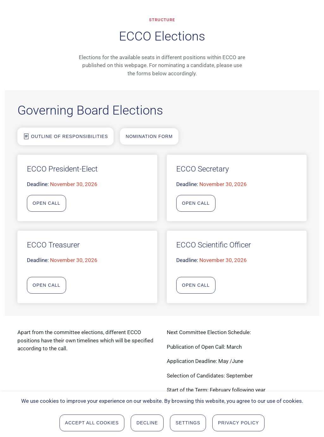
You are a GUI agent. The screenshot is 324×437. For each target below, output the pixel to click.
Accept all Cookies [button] (92, 423)
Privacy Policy (238, 423)
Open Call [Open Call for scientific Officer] (196, 285)
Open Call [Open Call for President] (46, 203)
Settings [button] (188, 423)
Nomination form (149, 136)
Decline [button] (147, 423)
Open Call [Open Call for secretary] (196, 203)
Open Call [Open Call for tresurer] (46, 285)
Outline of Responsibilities (65, 136)
